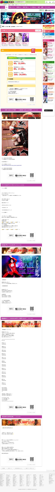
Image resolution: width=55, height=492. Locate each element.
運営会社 (50, 481)
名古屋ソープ (28, 482)
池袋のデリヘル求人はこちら (30, 468)
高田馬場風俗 (8, 479)
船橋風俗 (14, 479)
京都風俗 (34, 483)
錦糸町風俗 (7, 482)
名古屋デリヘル (28, 481)
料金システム (12, 7)
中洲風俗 (21, 478)
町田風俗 (7, 477)
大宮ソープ (28, 478)
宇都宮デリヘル (41, 484)
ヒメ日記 (33, 7)
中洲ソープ (21, 483)
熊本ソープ (41, 477)
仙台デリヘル (41, 478)
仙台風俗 (40, 481)
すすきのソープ (22, 484)
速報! (42, 7)
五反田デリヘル (8, 481)
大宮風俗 (14, 483)
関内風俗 (14, 477)
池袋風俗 (3, 468)
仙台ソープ (28, 480)
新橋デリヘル (2, 484)
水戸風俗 (27, 485)
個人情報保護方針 (51, 480)
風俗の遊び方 (51, 478)
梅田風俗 (14, 485)
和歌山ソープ (28, 483)
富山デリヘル (41, 485)
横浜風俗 (34, 485)
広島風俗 (34, 479)
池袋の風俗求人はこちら (18, 468)
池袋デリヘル (10, 468)
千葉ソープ (35, 482)
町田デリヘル (8, 478)
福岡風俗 (21, 479)
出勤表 (18, 7)
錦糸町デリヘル (8, 483)
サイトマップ (51, 479)
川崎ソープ (28, 479)
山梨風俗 (40, 480)
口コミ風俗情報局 (28, 489)
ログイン (50, 483)
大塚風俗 (7, 484)
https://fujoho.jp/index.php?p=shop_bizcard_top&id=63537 (12, 165)
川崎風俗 (40, 483)
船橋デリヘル (15, 480)
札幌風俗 (21, 481)
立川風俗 (1, 485)
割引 (7, 7)
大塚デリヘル (8, 485)
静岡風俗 (34, 477)
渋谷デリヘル (2, 479)
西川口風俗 (14, 481)
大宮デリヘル (15, 484)
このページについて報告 (51, 470)
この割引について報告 (31, 104)
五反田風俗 (7, 480)
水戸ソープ (28, 484)
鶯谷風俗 (1, 481)
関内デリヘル (15, 478)
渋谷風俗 (1, 478)
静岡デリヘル (22, 480)
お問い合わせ (51, 482)
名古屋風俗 (35, 478)
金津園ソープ (22, 485)
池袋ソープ (35, 481)
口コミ (47, 7)
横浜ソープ (41, 482)
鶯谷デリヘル (2, 482)
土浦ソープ (35, 480)
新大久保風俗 (2, 480)
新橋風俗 (1, 483)
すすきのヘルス (41, 479)
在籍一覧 (26, 7)
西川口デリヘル (15, 482)
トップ (2, 7)
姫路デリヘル (22, 477)
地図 (39, 7)
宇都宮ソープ (35, 484)
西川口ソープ (28, 477)
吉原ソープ (21, 482)
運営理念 (50, 477)
